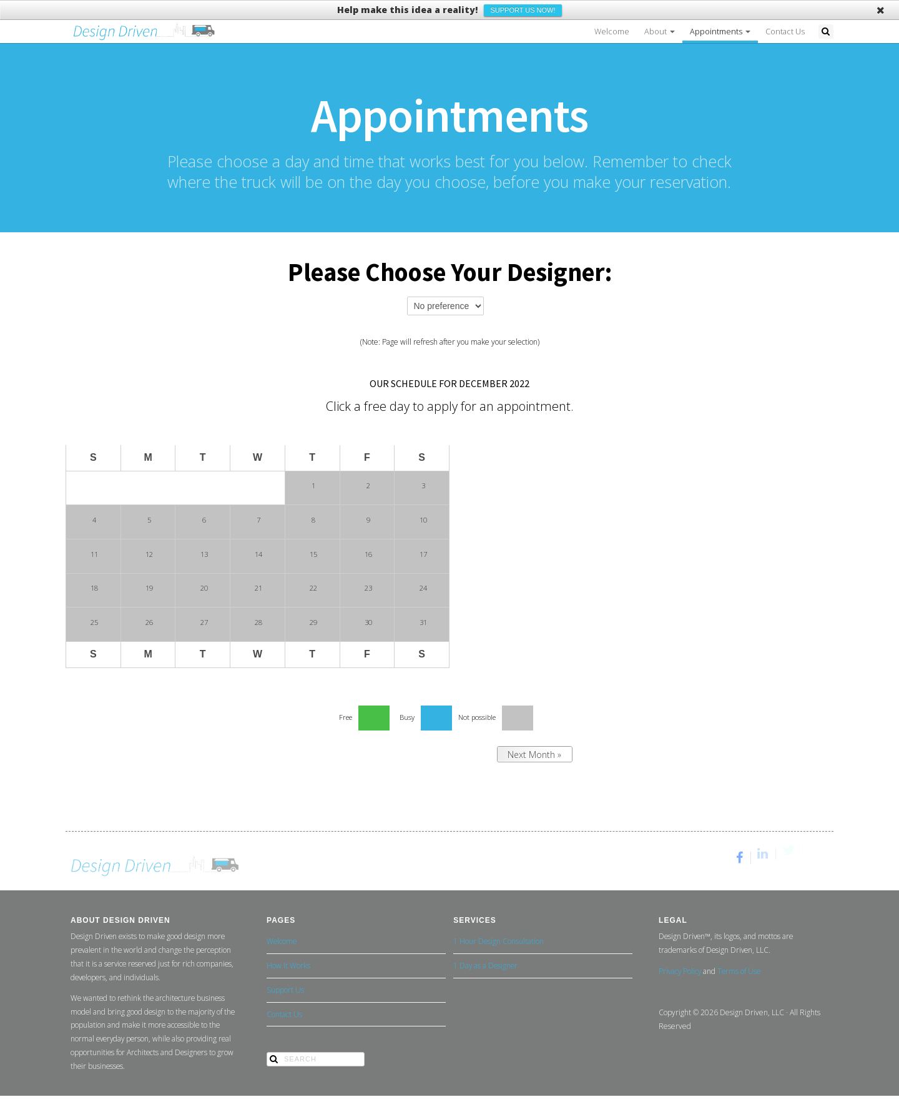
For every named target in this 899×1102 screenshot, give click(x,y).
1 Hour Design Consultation (498, 941)
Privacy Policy (680, 971)
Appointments (720, 31)
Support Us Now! (522, 10)
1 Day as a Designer (485, 965)
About (659, 31)
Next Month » (534, 754)
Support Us (285, 990)
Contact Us (785, 31)
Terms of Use (738, 971)
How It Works (288, 965)
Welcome (611, 31)
